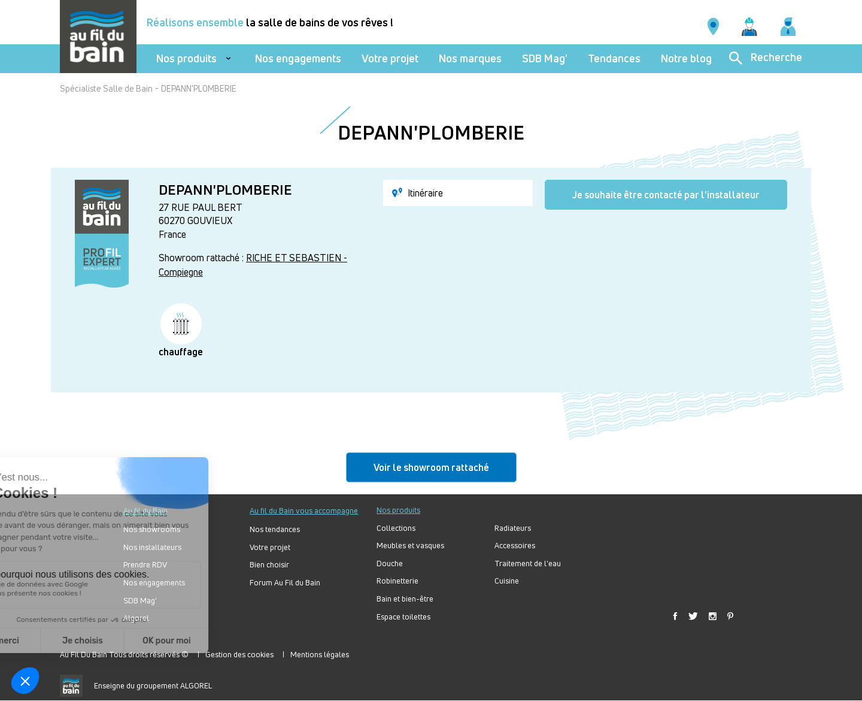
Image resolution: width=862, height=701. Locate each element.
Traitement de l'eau (527, 563)
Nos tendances (275, 529)
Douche (390, 563)
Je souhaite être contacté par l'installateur (666, 194)
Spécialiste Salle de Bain (106, 88)
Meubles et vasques (410, 545)
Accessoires (514, 545)
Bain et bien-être (405, 599)
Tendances (614, 58)
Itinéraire (417, 193)
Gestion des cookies (239, 654)
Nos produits (186, 58)
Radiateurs (512, 528)
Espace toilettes (403, 617)
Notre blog (686, 58)
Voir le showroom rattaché (431, 467)
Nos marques (470, 58)
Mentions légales (319, 654)
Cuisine (506, 581)
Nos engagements (298, 58)
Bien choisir (269, 565)
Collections (396, 528)
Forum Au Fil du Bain (285, 583)
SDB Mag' (544, 58)
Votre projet (390, 58)
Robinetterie (397, 581)
